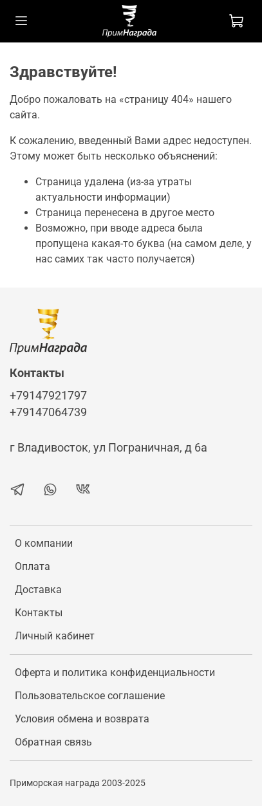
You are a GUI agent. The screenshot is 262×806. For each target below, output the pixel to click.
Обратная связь (53, 742)
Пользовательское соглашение (90, 696)
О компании (44, 543)
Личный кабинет (55, 636)
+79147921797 (48, 395)
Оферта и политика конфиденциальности (115, 672)
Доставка (38, 589)
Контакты (38, 613)
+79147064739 (48, 412)
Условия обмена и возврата (82, 719)
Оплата (32, 566)
